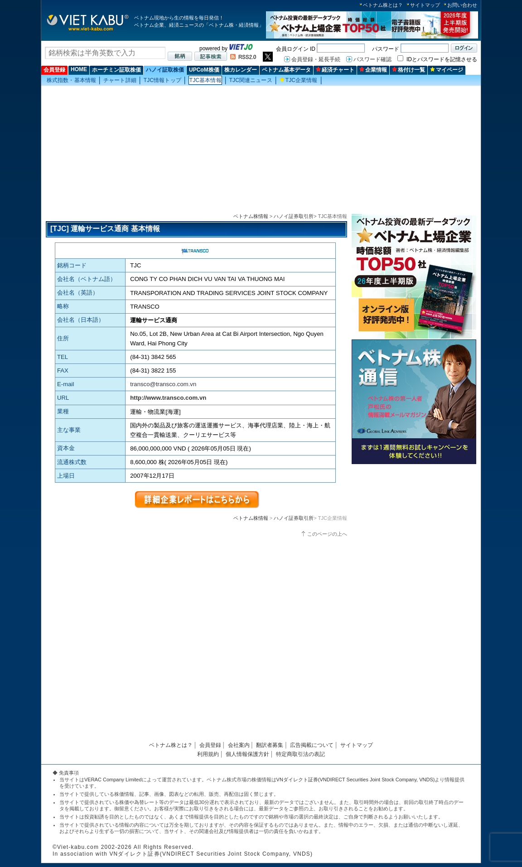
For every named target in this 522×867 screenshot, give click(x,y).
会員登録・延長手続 (315, 59)
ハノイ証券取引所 (294, 216)
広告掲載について (312, 745)
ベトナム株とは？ (383, 5)
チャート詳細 (119, 80)
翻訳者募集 (269, 745)
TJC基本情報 (205, 80)
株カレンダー (240, 70)
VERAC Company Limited (113, 779)
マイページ (446, 70)
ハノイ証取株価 (165, 70)
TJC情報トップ (162, 80)
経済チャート (335, 70)
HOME (79, 69)
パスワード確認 (372, 59)
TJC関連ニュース (250, 80)
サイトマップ (425, 5)
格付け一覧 (408, 70)
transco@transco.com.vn (163, 384)
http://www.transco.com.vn (168, 397)
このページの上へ (327, 534)
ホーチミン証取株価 (116, 70)
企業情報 (373, 70)
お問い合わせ (462, 5)
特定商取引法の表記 (300, 754)
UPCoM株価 (204, 70)
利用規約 (208, 754)
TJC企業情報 (299, 80)
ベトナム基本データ (286, 70)
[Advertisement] (261, 150)
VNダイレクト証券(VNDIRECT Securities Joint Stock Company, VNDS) (355, 779)
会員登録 (54, 70)
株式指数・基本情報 (71, 80)
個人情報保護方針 (247, 754)
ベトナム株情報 (250, 216)
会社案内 (239, 745)
